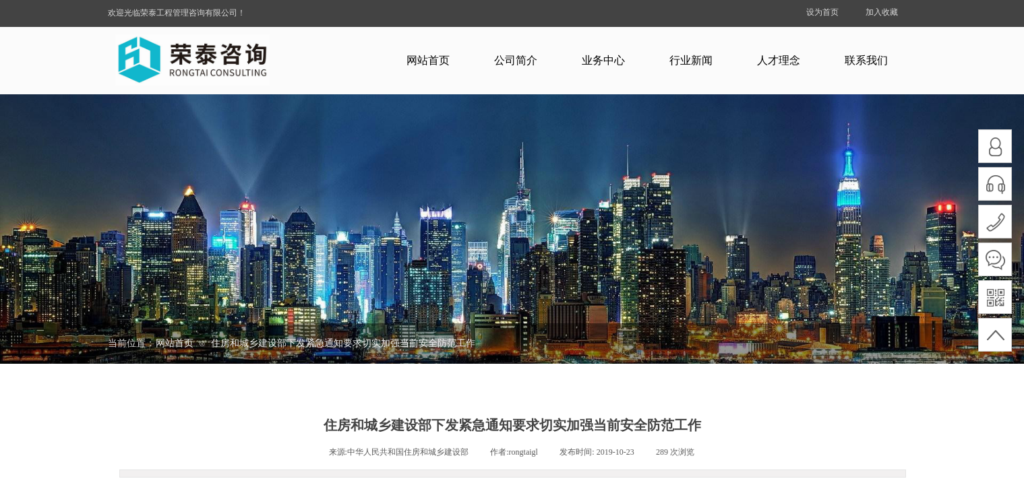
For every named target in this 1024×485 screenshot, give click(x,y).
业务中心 (603, 60)
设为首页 (822, 12)
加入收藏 (882, 12)
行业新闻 (691, 60)
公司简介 (515, 60)
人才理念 (778, 60)
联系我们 (866, 60)
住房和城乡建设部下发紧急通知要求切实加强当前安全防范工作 (343, 343)
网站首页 (428, 60)
